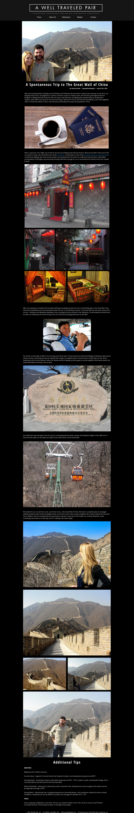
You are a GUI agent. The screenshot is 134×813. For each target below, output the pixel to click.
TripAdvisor (61, 155)
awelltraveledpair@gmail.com (68, 812)
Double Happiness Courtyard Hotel (96, 155)
